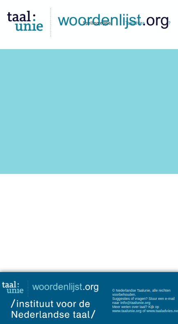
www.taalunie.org (126, 311)
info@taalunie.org (135, 303)
